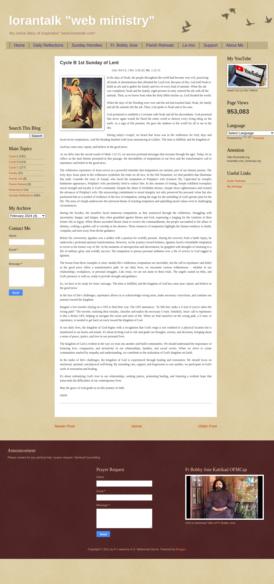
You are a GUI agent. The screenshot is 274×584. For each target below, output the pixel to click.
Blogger (180, 549)
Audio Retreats (236, 180)
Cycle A (13, 156)
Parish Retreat (18, 184)
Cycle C (14, 167)
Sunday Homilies (87, 45)
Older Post (207, 426)
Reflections (16, 189)
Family (13, 173)
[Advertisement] (24, 86)
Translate (253, 138)
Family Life (15, 178)
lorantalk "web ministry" (82, 20)
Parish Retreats (160, 45)
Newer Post (65, 426)
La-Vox (188, 45)
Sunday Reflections (21, 195)
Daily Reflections (48, 45)
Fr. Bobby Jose (124, 45)
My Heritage (234, 186)
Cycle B (14, 161)
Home (19, 45)
